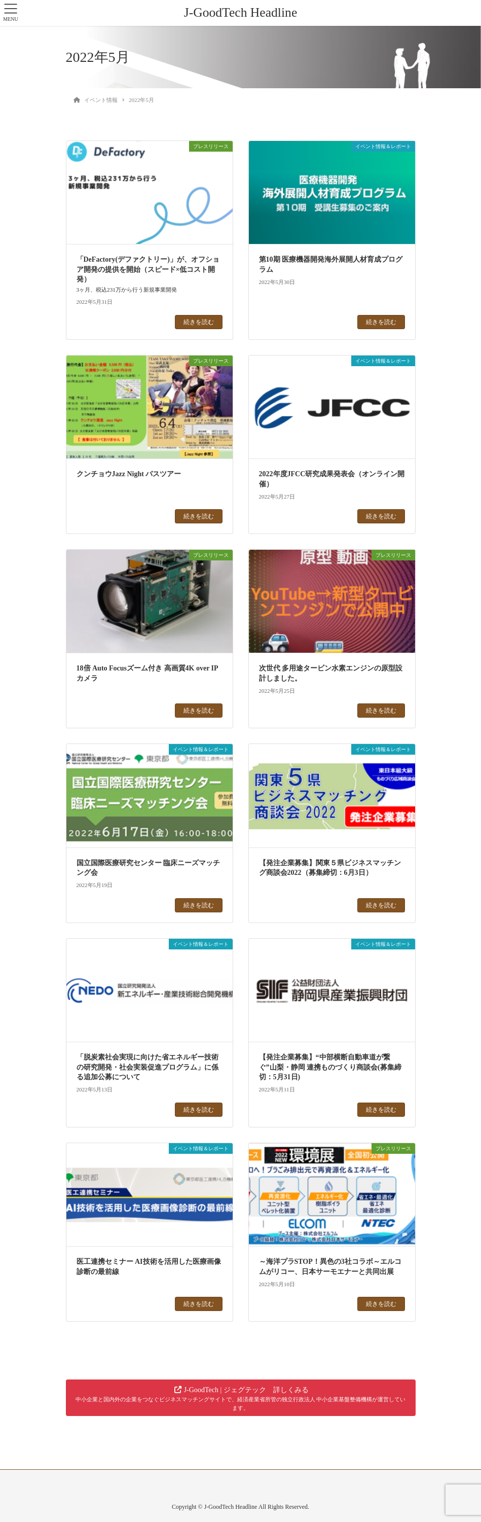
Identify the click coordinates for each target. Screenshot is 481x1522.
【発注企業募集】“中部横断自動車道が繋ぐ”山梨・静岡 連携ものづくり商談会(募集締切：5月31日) (330, 1067)
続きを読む (198, 322)
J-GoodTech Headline (241, 12)
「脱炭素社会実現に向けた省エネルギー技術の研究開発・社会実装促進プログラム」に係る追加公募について (147, 1067)
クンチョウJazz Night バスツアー (129, 474)
